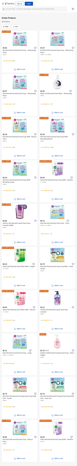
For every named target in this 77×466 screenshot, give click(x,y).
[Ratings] (9, 61)
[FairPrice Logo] (9, 3)
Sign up (19, 4)
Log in (29, 4)
